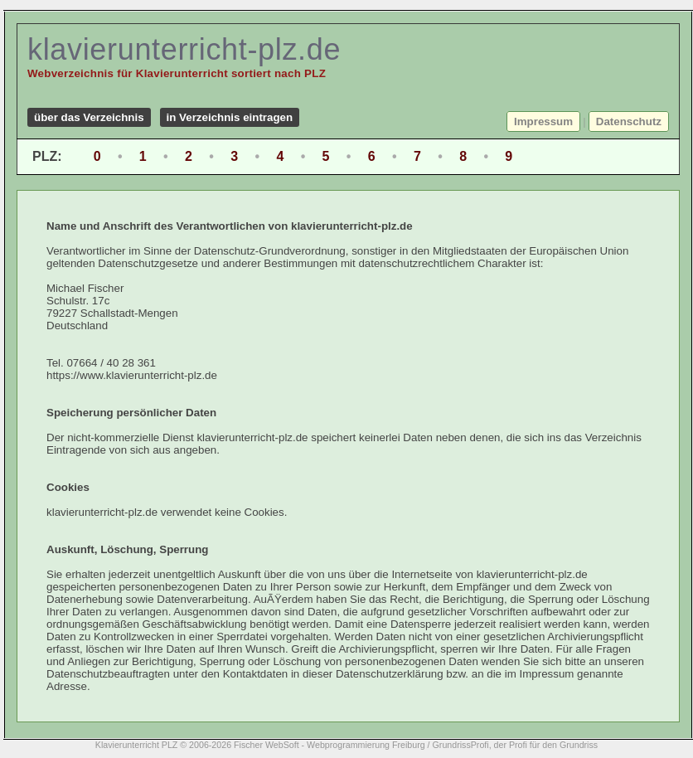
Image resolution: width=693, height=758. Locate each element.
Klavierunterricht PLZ (136, 745)
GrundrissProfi (461, 745)
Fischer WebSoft (266, 745)
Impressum (543, 121)
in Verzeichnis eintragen (230, 117)
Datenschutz (629, 121)
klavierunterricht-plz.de (184, 49)
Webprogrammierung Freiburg (366, 745)
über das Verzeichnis (89, 117)
